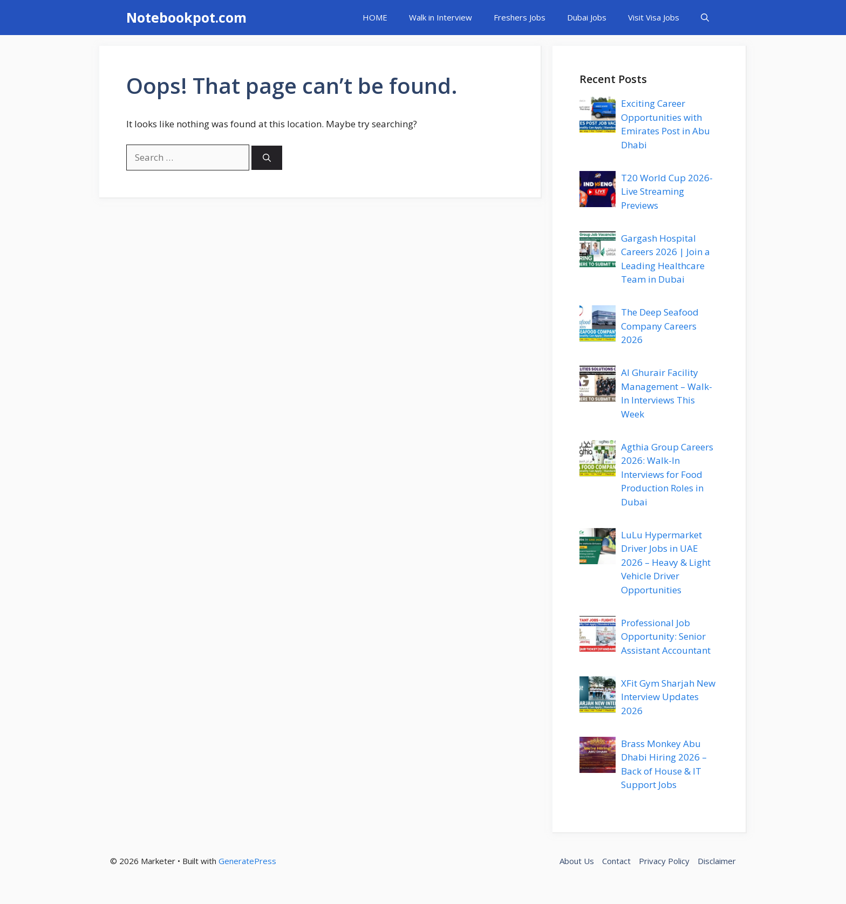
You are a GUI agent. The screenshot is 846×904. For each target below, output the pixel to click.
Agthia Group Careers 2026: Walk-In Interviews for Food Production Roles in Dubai (667, 474)
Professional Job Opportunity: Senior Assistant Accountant (666, 636)
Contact (616, 860)
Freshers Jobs (519, 17)
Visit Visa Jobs (653, 17)
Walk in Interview (440, 17)
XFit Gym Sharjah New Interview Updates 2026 (668, 697)
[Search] (266, 158)
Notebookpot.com (186, 17)
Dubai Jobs (586, 17)
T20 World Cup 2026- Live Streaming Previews (667, 191)
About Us (577, 860)
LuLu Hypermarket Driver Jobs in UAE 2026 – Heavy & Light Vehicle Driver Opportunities (666, 562)
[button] (705, 17)
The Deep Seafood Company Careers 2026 (660, 326)
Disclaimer (717, 860)
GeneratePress (247, 860)
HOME (375, 17)
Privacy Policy (664, 860)
